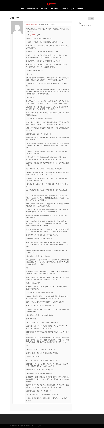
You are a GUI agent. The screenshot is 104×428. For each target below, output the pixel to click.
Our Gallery (44, 9)
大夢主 (32, 35)
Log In (72, 9)
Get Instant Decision (32, 9)
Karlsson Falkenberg (31, 25)
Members (80, 9)
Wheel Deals (54, 9)
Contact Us (65, 9)
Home (22, 9)
